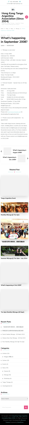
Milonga (3, 35)
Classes (6, 371)
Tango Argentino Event (8, 198)
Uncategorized (6, 386)
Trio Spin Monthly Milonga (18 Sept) (12, 312)
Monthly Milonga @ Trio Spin (10, 215)
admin (2, 45)
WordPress (20, 422)
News (8, 35)
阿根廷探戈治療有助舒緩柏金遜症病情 (12, 331)
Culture (4, 360)
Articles (4, 353)
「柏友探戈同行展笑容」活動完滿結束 (13, 242)
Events (4, 364)
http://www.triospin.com (14, 112)
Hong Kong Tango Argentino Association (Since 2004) (13, 17)
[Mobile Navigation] (26, 17)
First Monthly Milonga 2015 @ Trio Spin (13, 342)
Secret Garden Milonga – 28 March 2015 (13, 334)
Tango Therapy (6, 382)
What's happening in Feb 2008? (11, 285)
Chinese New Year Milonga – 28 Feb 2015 (13, 338)
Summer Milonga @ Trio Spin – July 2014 (14, 258)
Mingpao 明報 (7, 357)
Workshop (7, 378)
